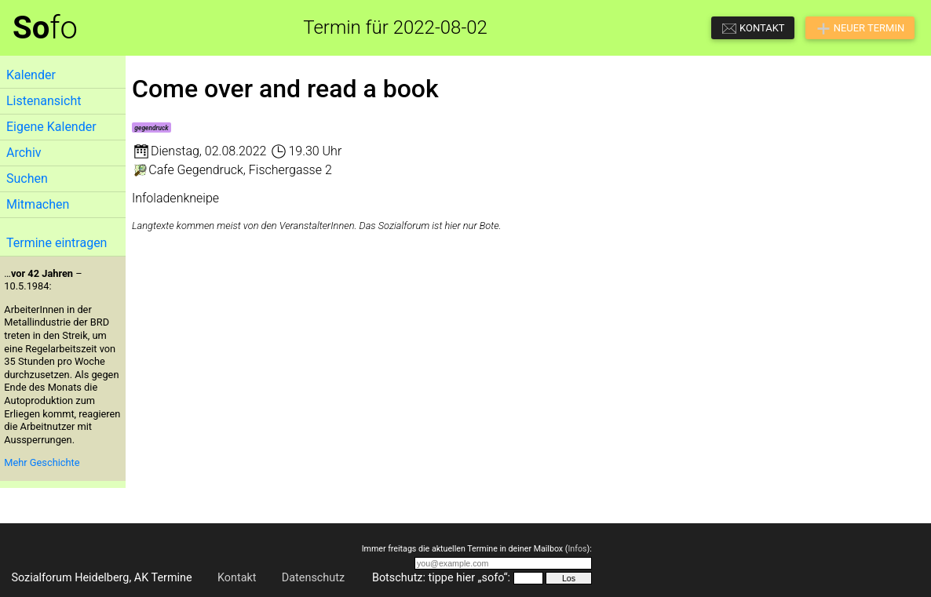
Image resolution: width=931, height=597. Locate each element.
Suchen (27, 178)
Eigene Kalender (51, 126)
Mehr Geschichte (41, 462)
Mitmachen (37, 204)
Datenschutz (313, 577)
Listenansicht (43, 100)
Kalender (31, 74)
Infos (577, 549)
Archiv (24, 152)
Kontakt (237, 577)
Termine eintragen (56, 242)
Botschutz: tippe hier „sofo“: (441, 577)
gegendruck (151, 128)
